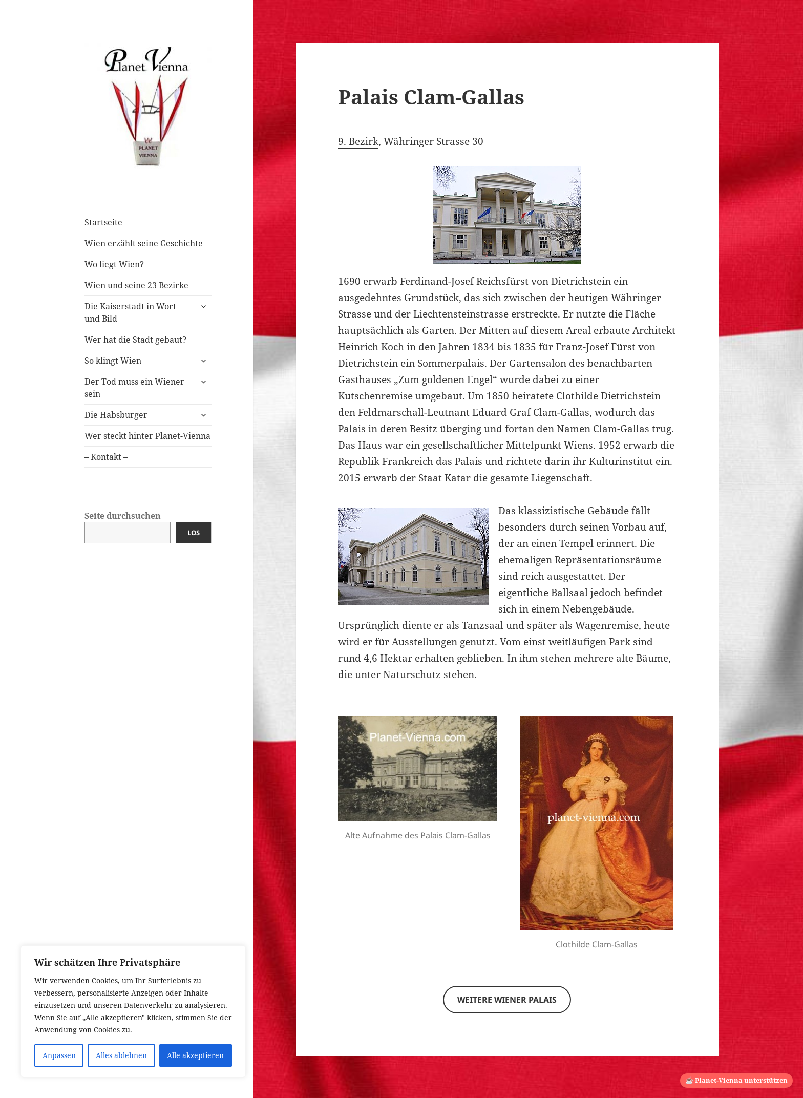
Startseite (103, 222)
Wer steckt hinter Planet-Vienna (147, 435)
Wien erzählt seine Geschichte (143, 243)
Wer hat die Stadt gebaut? (135, 339)
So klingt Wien (112, 360)
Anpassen (59, 1055)
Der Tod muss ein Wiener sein (134, 387)
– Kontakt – (106, 456)
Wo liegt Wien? (114, 264)
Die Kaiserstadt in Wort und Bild (130, 312)
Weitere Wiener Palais (507, 999)
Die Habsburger (115, 414)
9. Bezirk (358, 141)
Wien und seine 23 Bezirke (136, 285)
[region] (133, 1011)
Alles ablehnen (121, 1055)
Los (193, 532)
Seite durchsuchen (122, 515)
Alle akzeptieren (195, 1055)
